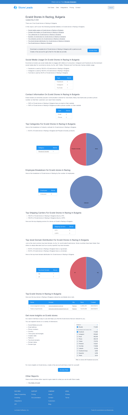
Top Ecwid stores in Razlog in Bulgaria (40, 43)
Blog (49, 404)
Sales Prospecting (20, 394)
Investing (17, 397)
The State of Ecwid (34, 383)
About (50, 394)
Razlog (74, 306)
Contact (78, 7)
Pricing (72, 7)
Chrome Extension (70, 2)
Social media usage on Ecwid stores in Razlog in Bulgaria (45, 30)
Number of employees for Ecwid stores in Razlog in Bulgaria (47, 36)
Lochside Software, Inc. (21, 410)
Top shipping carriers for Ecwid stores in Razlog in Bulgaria (46, 39)
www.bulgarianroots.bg (56, 306)
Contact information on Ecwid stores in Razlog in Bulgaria (46, 32)
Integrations (64, 7)
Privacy (67, 394)
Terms (67, 397)
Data (57, 7)
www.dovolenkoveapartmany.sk (58, 309)
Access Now (93, 50)
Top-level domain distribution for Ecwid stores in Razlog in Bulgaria (49, 41)
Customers (51, 401)
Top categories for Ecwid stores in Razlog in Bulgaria (44, 34)
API (15, 404)
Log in (111, 7)
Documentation (36, 397)
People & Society (43, 151)
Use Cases (51, 7)
